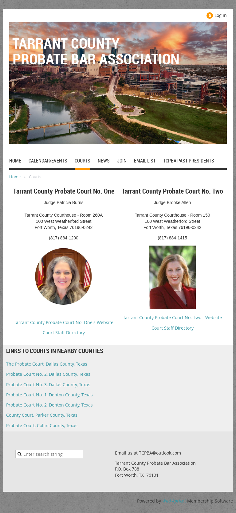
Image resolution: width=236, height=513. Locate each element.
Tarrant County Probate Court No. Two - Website (172, 317)
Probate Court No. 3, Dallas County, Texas (48, 384)
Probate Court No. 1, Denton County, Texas (49, 395)
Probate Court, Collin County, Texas (41, 425)
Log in (220, 15)
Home (15, 176)
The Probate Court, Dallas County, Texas (46, 364)
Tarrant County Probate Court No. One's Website (63, 322)
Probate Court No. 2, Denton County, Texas (49, 405)
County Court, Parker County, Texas (41, 415)
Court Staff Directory (64, 332)
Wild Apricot (174, 501)
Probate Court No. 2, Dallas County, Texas (48, 374)
